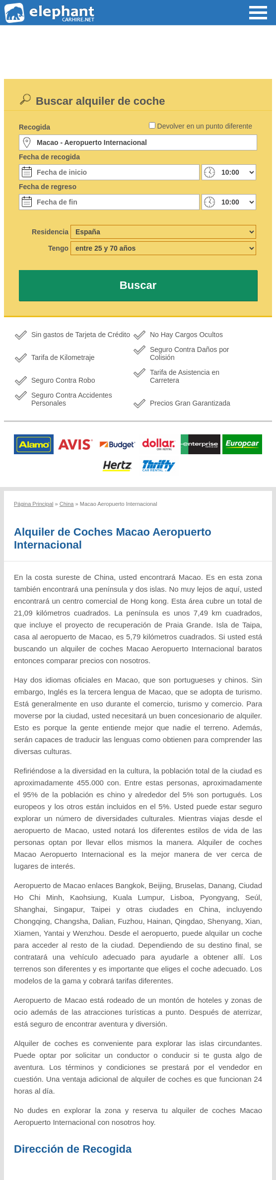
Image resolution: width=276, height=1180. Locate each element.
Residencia (50, 232)
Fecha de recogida (49, 157)
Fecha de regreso (47, 187)
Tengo (58, 248)
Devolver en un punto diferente (204, 126)
